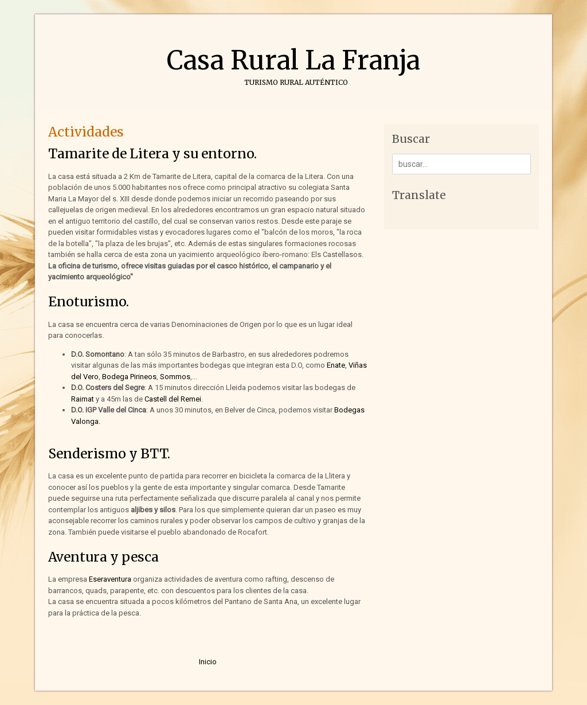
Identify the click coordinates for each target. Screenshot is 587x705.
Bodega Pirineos (129, 376)
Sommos (175, 376)
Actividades (86, 131)
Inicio (208, 661)
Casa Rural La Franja (293, 60)
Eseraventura (110, 579)
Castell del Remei (172, 399)
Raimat (83, 399)
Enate (336, 365)
